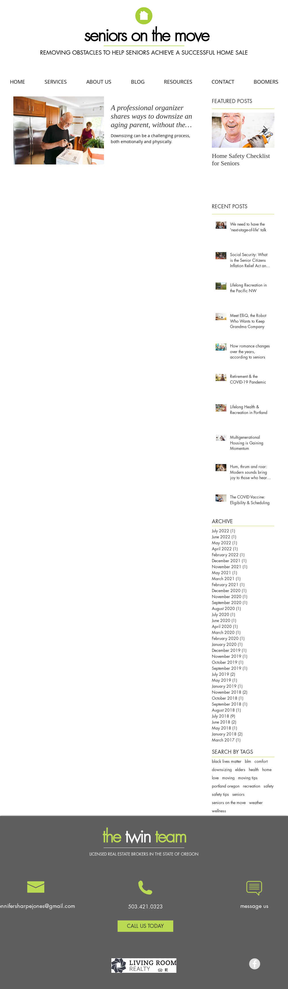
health (254, 769)
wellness (219, 810)
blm (248, 761)
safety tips (220, 794)
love (215, 777)
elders (240, 769)
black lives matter (226, 761)
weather (256, 802)
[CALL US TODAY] (145, 926)
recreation (251, 786)
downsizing (222, 769)
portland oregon (225, 786)
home (267, 769)
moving (228, 777)
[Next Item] (265, 130)
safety (269, 786)
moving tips (248, 777)
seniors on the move (229, 802)
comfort (261, 761)
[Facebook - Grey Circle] (254, 963)
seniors (238, 794)
